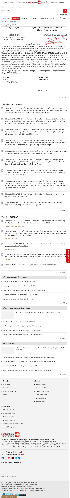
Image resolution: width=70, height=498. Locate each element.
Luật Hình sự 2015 (39, 490)
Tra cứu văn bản (41, 384)
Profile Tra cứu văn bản (10, 391)
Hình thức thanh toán (9, 413)
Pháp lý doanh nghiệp (42, 391)
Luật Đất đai (29, 490)
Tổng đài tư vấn (40, 401)
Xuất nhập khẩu (9, 249)
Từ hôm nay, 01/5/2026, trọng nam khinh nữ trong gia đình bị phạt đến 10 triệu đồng (29, 361)
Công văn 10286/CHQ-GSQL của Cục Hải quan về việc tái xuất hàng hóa (31, 265)
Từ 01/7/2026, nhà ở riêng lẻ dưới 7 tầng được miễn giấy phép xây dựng (38, 312)
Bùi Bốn (62, 97)
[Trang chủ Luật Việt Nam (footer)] (34, 434)
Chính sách (21, 226)
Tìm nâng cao (62, 14)
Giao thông (8, 239)
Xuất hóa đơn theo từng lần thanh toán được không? (19, 299)
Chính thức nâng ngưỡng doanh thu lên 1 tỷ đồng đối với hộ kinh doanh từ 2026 (27, 370)
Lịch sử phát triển (8, 388)
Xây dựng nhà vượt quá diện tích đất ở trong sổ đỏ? (19, 286)
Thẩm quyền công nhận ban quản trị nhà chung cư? (19, 281)
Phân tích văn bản (41, 388)
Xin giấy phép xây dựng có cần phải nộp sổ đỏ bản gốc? (20, 294)
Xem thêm (63, 210)
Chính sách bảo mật (9, 420)
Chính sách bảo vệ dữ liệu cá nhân (13, 423)
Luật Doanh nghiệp (19, 490)
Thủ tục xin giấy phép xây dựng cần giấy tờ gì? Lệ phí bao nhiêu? (23, 330)
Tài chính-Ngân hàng (11, 226)
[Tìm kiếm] (65, 11)
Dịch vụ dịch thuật (41, 394)
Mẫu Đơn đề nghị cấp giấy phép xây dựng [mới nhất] (19, 321)
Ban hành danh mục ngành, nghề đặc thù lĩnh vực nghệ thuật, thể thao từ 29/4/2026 (29, 357)
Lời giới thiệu (7, 384)
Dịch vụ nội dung (41, 398)
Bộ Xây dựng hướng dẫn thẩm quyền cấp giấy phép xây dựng (22, 326)
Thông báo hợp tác (8, 427)
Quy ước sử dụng (8, 417)
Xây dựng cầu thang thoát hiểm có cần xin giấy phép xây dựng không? (24, 290)
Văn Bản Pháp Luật (7, 490)
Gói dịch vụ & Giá (42, 2)
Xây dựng (14, 239)
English (54, 2)
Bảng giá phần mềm (9, 410)
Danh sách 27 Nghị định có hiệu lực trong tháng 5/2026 (20, 366)
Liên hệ (5, 394)
